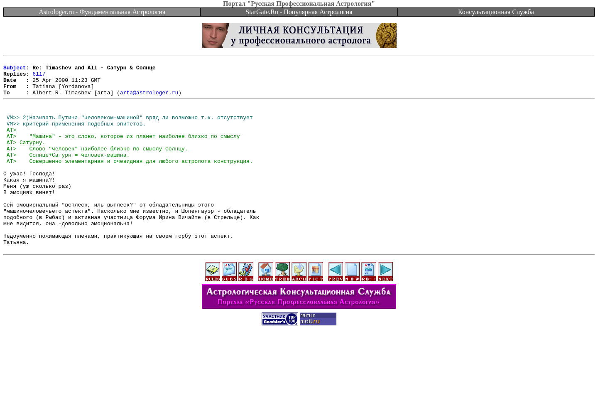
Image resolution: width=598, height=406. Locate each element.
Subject (14, 70)
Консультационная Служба (496, 11)
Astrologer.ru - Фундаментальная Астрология (102, 11)
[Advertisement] (299, 387)
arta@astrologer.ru (149, 99)
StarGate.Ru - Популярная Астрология (298, 11)
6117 (38, 77)
